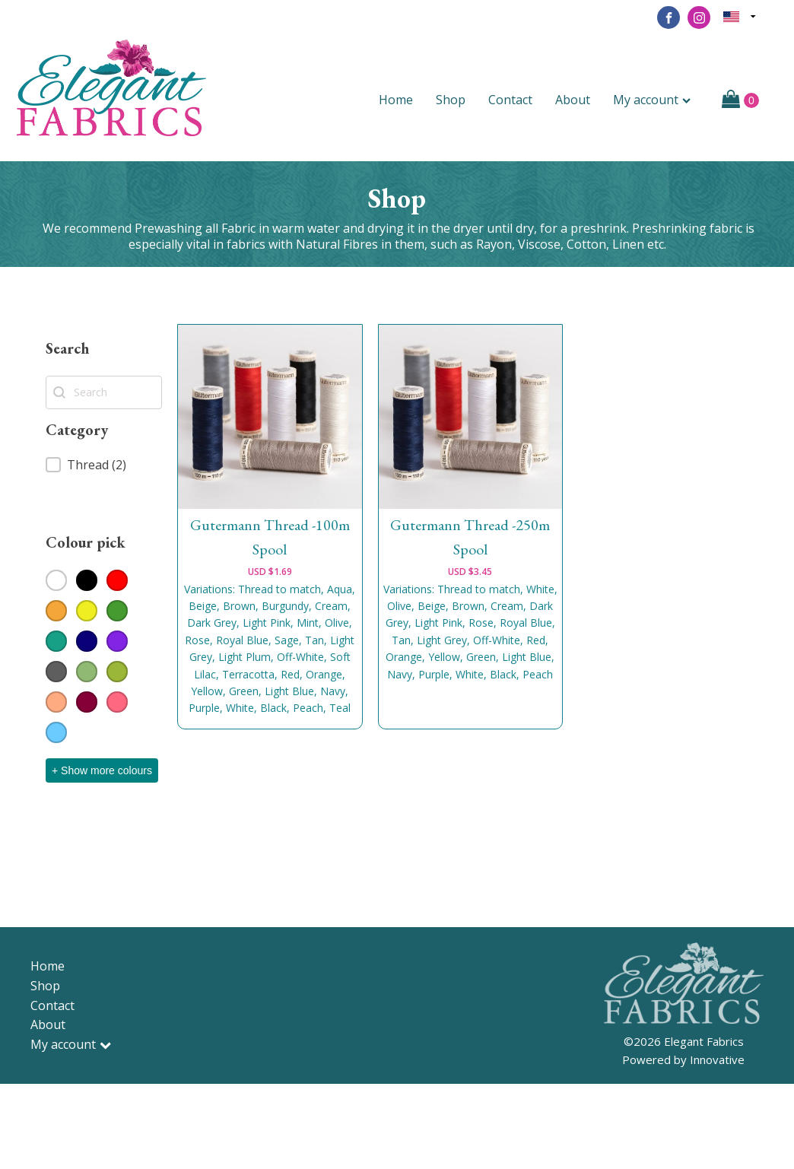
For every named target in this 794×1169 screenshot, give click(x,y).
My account (652, 99)
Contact (510, 99)
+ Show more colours (102, 770)
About (572, 99)
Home (396, 99)
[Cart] (740, 100)
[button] (104, 464)
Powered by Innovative (683, 1059)
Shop (450, 99)
